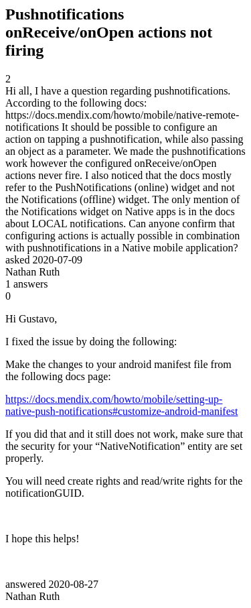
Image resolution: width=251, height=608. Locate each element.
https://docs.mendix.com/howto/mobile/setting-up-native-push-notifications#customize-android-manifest (121, 405)
